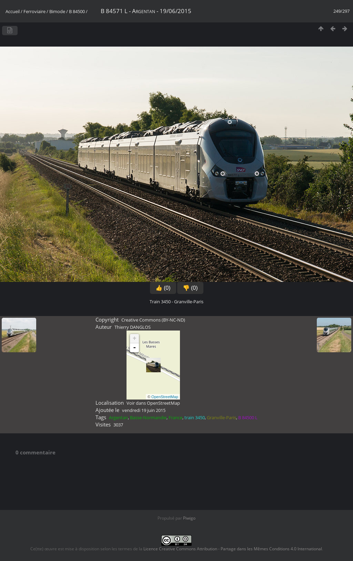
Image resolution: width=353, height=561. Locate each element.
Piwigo (189, 518)
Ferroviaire (34, 11)
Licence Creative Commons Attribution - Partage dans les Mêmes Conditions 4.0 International (232, 549)
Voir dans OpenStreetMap (153, 403)
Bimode (57, 11)
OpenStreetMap (164, 397)
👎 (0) (190, 288)
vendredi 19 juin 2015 (143, 410)
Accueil (13, 11)
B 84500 (77, 11)
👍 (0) (163, 288)
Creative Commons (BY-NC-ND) (153, 320)
